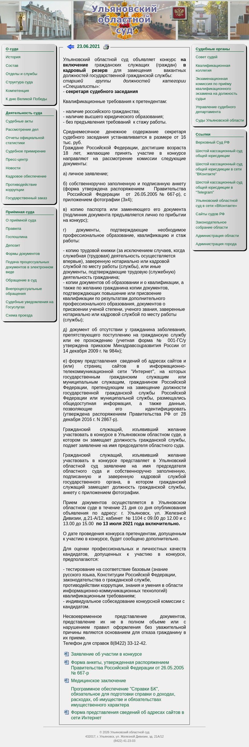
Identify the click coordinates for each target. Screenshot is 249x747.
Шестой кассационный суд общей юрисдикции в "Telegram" (219, 187)
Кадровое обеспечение (26, 176)
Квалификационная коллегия (213, 68)
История (13, 57)
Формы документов (23, 253)
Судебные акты (19, 121)
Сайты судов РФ (210, 214)
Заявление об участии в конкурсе (106, 654)
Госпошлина (16, 237)
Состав (12, 65)
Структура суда (19, 82)
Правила (13, 228)
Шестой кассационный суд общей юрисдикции (219, 153)
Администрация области (217, 235)
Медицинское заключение (98, 680)
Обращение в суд (21, 280)
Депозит (13, 245)
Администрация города (216, 244)
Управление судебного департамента (216, 109)
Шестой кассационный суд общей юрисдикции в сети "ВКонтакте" (219, 169)
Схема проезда (19, 315)
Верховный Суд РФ (213, 142)
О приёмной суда (21, 220)
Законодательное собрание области (212, 224)
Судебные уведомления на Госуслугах (29, 304)
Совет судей (206, 57)
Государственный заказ (26, 198)
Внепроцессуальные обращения (24, 291)
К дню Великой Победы (26, 99)
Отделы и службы (21, 74)
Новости (13, 168)
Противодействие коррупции (21, 187)
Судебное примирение (26, 151)
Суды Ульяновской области (220, 120)
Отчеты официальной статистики (25, 140)
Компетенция (17, 90)
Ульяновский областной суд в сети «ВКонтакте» (217, 203)
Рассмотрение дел (22, 129)
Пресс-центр (17, 159)
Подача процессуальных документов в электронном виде (29, 267)
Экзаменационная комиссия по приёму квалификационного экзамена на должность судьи (216, 88)
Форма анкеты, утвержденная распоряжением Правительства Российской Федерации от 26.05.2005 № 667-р (127, 667)
